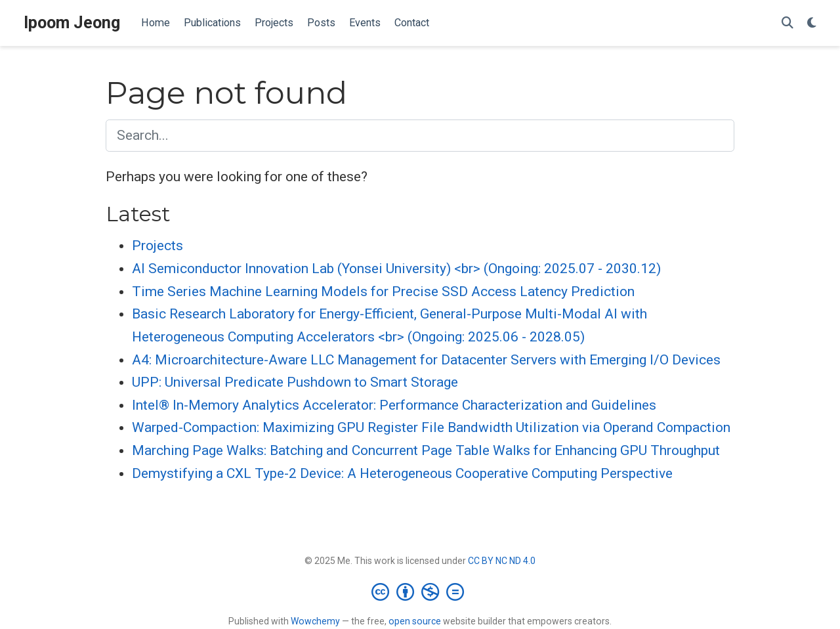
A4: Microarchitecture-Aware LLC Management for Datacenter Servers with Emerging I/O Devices (426, 360)
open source (414, 621)
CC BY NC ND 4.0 (502, 560)
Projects (157, 245)
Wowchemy (315, 621)
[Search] (787, 23)
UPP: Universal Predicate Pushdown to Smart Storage (295, 382)
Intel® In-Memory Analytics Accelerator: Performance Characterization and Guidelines (394, 405)
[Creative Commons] (420, 591)
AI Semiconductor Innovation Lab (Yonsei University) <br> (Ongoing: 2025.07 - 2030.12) (396, 268)
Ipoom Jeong (72, 22)
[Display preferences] (811, 23)
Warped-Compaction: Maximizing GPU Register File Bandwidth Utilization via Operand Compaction (431, 427)
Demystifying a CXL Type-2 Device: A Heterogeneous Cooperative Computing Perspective (402, 473)
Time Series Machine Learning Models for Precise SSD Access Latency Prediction (383, 291)
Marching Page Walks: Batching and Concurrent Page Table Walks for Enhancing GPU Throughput (426, 450)
